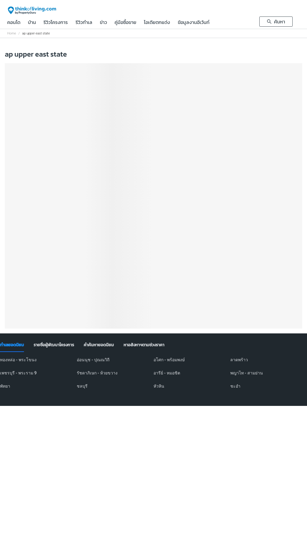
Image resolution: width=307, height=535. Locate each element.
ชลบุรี (82, 386)
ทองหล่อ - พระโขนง (18, 359)
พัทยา (5, 386)
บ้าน (32, 23)
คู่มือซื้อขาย (125, 23)
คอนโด (13, 23)
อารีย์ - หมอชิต (167, 373)
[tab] (12, 345)
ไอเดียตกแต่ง (157, 23)
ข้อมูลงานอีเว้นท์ (194, 23)
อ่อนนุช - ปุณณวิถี (93, 359)
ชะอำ (235, 386)
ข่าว (103, 23)
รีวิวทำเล (84, 23)
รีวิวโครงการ (55, 23)
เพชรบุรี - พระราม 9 (18, 373)
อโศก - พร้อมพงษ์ (169, 359)
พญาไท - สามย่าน (246, 373)
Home (11, 33)
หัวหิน (159, 386)
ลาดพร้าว (239, 359)
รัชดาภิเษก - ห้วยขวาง (97, 373)
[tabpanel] (153, 376)
